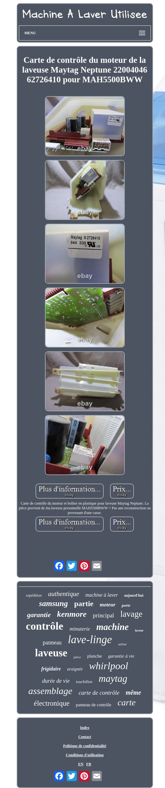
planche (94, 656)
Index (84, 727)
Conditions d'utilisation (84, 755)
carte (127, 702)
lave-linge (90, 639)
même (133, 692)
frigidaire (51, 668)
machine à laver (101, 595)
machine (112, 627)
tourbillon (84, 681)
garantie (39, 615)
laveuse (51, 653)
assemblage (50, 691)
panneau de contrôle (93, 705)
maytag (113, 678)
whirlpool (108, 665)
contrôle (44, 626)
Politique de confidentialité (84, 746)
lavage (131, 614)
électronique (52, 703)
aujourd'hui (133, 595)
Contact (84, 737)
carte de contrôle (99, 692)
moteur (107, 605)
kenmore (71, 614)
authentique (63, 594)
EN (81, 764)
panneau (52, 642)
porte (126, 605)
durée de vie (56, 681)
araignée (75, 669)
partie (83, 603)
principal (103, 615)
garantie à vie (121, 656)
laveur (139, 630)
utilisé (122, 644)
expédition (34, 595)
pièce (77, 657)
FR (88, 764)
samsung (53, 603)
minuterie (79, 629)
